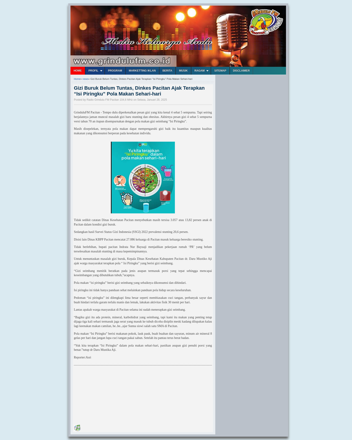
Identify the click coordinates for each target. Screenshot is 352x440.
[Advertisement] (107, 396)
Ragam (199, 70)
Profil (93, 70)
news (85, 79)
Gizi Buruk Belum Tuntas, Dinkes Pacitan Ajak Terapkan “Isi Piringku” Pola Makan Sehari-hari (139, 91)
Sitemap (220, 70)
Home (78, 70)
